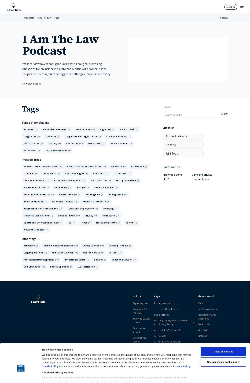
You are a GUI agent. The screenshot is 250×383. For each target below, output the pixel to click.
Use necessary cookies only (223, 342)
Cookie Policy (50, 346)
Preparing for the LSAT (139, 311)
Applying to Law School (141, 320)
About (201, 303)
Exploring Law (140, 303)
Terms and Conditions (166, 309)
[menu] (242, 7)
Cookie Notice (161, 315)
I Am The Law (44, 18)
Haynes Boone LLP (173, 177)
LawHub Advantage (208, 309)
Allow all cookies (223, 332)
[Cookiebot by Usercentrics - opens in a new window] (21, 376)
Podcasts (29, 18)
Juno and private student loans (202, 177)
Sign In (231, 7)
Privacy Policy (181, 346)
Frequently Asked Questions (207, 316)
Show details (49, 376)
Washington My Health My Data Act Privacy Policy (174, 322)
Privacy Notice (162, 303)
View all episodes (31, 84)
